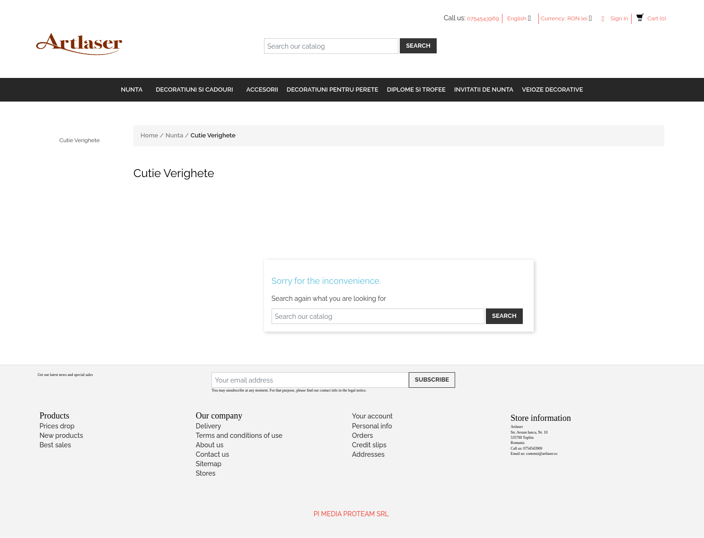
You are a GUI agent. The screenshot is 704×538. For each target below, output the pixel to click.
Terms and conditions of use (239, 435)
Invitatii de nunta (483, 89)
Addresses (368, 454)
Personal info (372, 426)
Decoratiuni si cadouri (194, 89)
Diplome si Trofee (416, 89)
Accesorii (262, 89)
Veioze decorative (552, 89)
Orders (362, 435)
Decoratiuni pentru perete (332, 89)
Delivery (208, 426)
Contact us (212, 454)
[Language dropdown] (521, 18)
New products (61, 435)
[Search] (331, 46)
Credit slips (369, 445)
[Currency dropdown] (582, 18)
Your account (372, 416)
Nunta (132, 89)
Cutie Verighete (79, 140)
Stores (206, 473)
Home (150, 135)
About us (210, 445)
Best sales (55, 445)
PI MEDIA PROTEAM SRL (351, 514)
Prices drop (56, 426)
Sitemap (208, 464)
